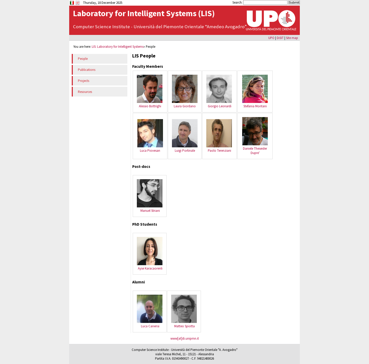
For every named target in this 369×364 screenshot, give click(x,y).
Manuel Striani (150, 210)
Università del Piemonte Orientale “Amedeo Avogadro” (190, 27)
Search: (237, 2)
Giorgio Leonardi (219, 106)
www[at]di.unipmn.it (184, 338)
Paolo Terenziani (219, 150)
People (83, 58)
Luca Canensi (150, 326)
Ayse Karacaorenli (150, 268)
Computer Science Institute (102, 27)
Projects (83, 81)
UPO (271, 38)
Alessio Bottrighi (150, 106)
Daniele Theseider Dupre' (255, 150)
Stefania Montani (255, 106)
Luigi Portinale (185, 150)
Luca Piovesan (150, 150)
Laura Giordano (185, 106)
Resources (85, 92)
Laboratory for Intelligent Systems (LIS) (144, 13)
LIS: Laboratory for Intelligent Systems (118, 46)
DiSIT (280, 38)
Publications (86, 70)
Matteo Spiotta (184, 326)
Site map (292, 38)
